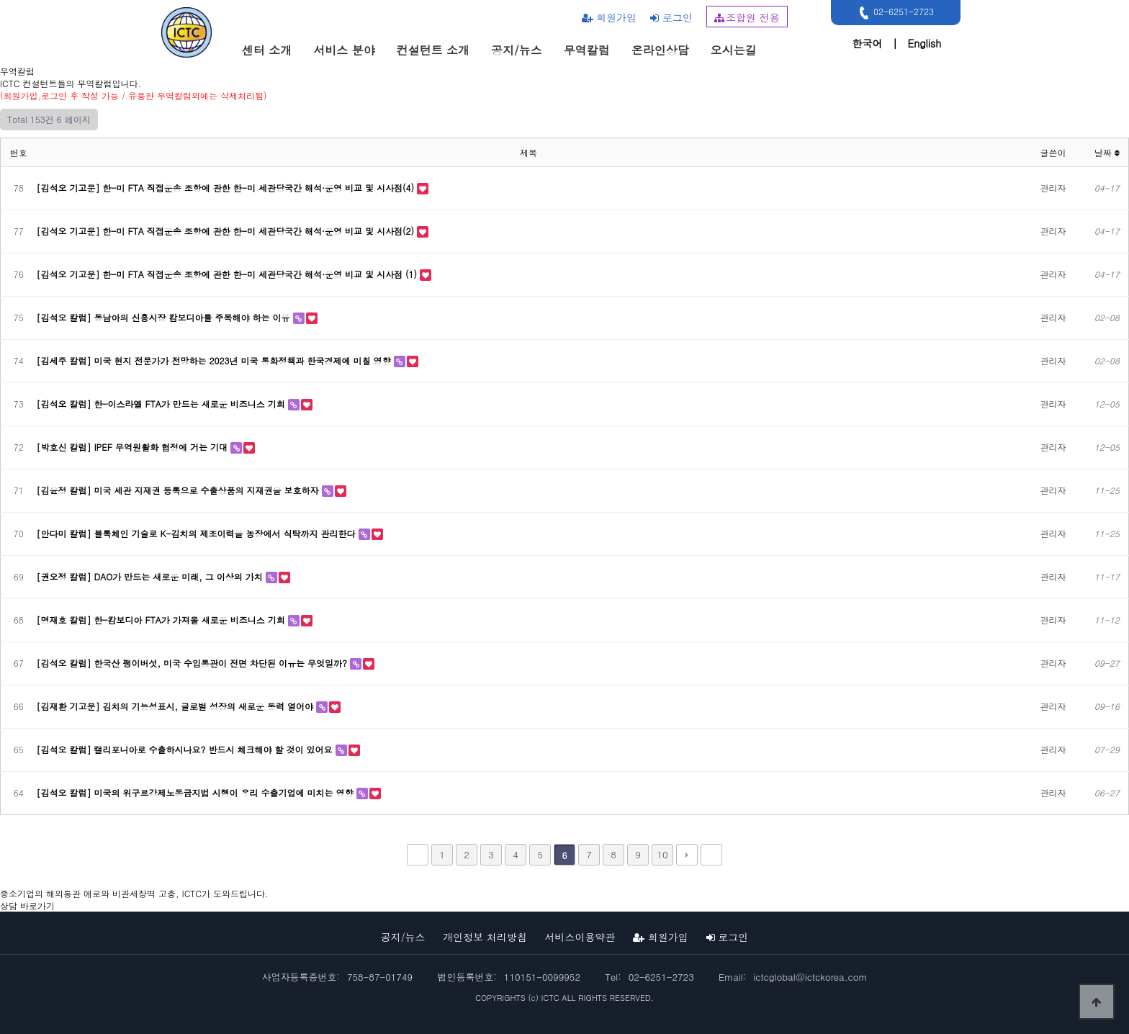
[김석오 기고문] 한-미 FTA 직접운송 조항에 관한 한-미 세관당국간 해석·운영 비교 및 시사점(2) (227, 231)
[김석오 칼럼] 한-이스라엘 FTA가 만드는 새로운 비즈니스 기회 (162, 403)
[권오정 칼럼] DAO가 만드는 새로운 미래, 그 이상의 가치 (151, 576)
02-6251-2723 (894, 12)
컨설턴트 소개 (433, 50)
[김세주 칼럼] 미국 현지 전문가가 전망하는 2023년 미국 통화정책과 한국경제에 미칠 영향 (215, 360)
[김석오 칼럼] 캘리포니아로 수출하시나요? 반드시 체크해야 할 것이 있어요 (186, 749)
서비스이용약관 (580, 937)
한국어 (867, 43)
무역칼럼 (587, 50)
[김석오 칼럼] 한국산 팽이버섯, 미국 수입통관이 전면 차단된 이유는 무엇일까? (194, 663)
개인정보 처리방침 (485, 937)
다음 (687, 855)
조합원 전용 (747, 17)
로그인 (671, 17)
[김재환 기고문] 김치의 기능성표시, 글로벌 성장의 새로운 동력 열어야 (177, 706)
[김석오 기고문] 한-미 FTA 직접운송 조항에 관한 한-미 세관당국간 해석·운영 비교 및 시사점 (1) (228, 274)
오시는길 (734, 50)
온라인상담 (660, 50)
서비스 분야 (343, 50)
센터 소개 (267, 50)
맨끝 (711, 855)
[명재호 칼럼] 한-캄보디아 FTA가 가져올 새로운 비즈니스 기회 (162, 619)
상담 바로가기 (27, 905)
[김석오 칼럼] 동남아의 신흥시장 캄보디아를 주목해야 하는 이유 (165, 317)
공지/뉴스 (516, 50)
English (924, 43)
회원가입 (609, 17)
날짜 (1107, 152)
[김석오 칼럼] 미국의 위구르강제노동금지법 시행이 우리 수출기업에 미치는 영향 (196, 792)
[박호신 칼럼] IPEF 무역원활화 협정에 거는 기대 (134, 447)
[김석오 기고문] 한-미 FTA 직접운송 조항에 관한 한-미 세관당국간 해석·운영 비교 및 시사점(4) (227, 187)
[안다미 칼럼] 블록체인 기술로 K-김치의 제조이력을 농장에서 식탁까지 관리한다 (198, 533)
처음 (417, 855)
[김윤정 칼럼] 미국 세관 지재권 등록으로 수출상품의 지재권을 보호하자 (179, 490)
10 (662, 854)
